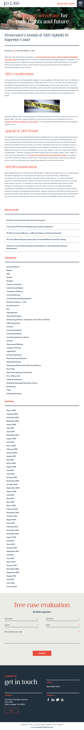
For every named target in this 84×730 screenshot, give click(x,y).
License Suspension (14, 355)
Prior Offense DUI (13, 376)
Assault (9, 277)
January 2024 (12, 453)
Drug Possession (13, 305)
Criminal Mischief (13, 295)
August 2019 (11, 520)
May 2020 (10, 498)
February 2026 (12, 414)
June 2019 (11, 523)
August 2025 (11, 424)
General (10, 341)
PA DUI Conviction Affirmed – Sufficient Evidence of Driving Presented (34, 233)
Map (11, 710)
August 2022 (11, 467)
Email (48, 625)
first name (8, 619)
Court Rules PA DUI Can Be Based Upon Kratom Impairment (30, 227)
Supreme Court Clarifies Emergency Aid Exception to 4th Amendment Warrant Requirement (37, 247)
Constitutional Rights (15, 288)
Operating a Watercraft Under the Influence (24, 365)
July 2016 (10, 579)
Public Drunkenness (14, 379)
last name (49, 619)
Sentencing (11, 386)
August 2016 (11, 576)
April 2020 (10, 502)
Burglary (10, 281)
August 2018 (11, 537)
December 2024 (13, 435)
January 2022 (12, 477)
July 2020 (10, 495)
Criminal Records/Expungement (19, 298)
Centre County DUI (14, 284)
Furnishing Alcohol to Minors (18, 337)
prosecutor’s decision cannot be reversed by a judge (48, 155)
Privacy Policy (51, 724)
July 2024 (10, 442)
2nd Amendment (13, 267)
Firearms (10, 327)
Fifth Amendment (13, 323)
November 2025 (13, 421)
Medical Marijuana (14, 362)
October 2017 (12, 548)
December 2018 (13, 530)
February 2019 (12, 527)
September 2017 (13, 551)
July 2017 (10, 555)
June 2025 (11, 432)
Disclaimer (41, 724)
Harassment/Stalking (15, 344)
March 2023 (11, 463)
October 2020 (12, 484)
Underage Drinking (14, 394)
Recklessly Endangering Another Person (22, 383)
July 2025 (10, 428)
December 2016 (13, 569)
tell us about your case (13, 632)
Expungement (12, 313)
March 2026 (11, 410)
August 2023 (11, 456)
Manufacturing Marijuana (17, 358)
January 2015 (12, 586)
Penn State (11, 369)
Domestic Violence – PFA (16, 302)
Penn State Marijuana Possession (19, 372)
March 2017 (11, 562)
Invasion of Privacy (14, 348)
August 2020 (11, 491)
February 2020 (12, 509)
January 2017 (12, 565)
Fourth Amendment (14, 330)
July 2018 (10, 541)
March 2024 (11, 446)
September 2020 (13, 488)
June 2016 (11, 583)
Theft (9, 390)
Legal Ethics (11, 351)
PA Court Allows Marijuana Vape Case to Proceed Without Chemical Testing (36, 239)
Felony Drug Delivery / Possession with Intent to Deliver (28, 320)
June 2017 (11, 558)
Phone (7, 625)
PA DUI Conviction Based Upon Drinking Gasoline (26, 220)
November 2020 (13, 481)
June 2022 (11, 474)
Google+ (60, 724)
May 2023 (10, 460)
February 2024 (12, 449)
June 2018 (11, 544)
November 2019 (13, 513)
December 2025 (13, 417)
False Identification (14, 316)
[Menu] (80, 3)
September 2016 (13, 572)
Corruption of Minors (15, 291)
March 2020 (11, 505)
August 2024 (11, 439)
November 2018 (13, 534)
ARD (14, 51)
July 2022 (10, 470)
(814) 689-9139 (66, 3)
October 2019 (12, 516)
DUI (8, 309)
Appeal (9, 270)
